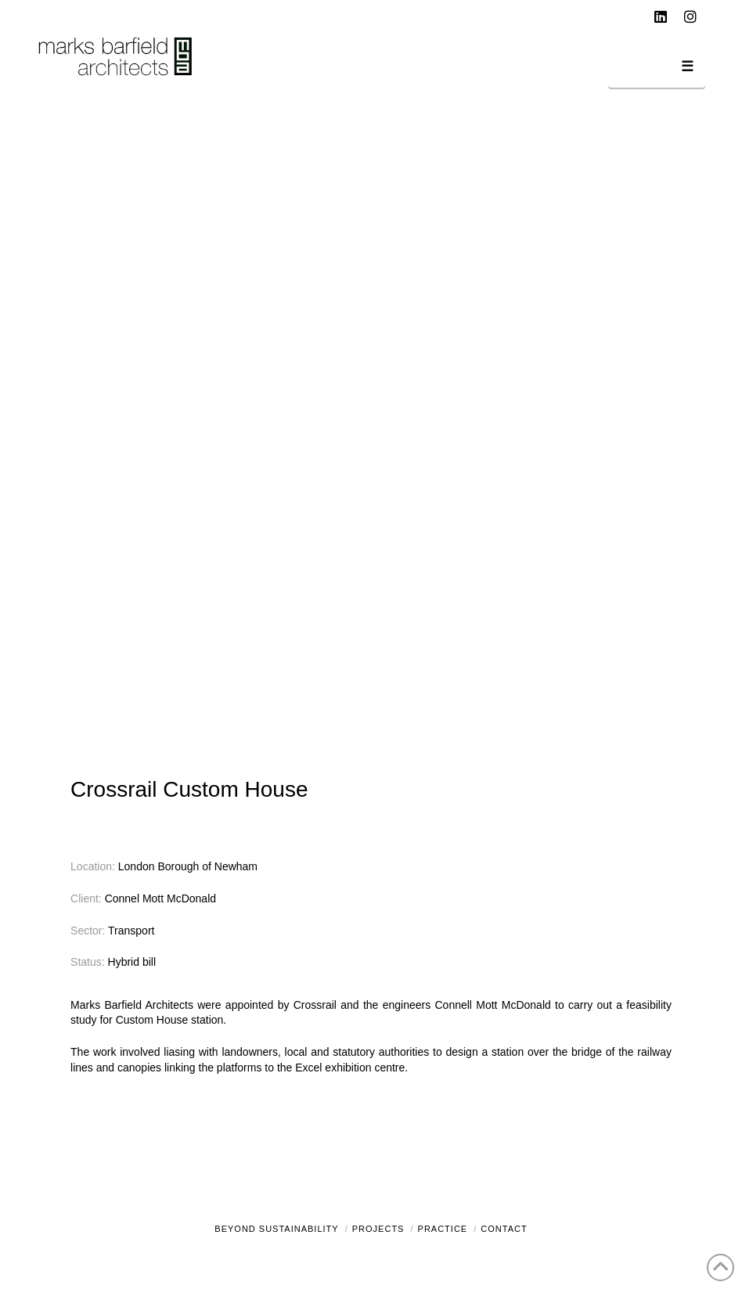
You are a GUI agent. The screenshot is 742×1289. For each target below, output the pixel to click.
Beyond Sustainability (276, 1228)
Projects (378, 1228)
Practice (443, 1228)
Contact (504, 1228)
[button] (656, 69)
